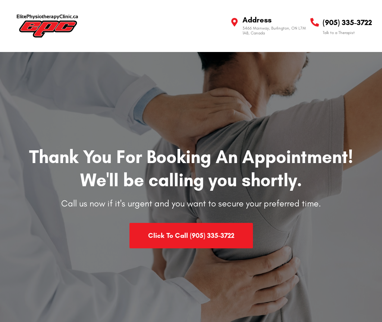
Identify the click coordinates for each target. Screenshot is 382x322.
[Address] (234, 22)
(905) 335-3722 (347, 22)
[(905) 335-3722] (314, 22)
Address (257, 19)
